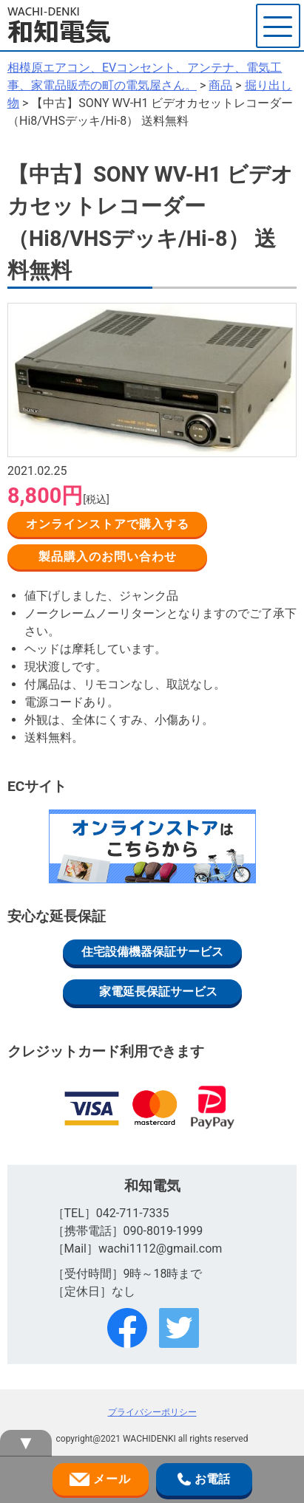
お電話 (203, 1479)
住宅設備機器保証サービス (152, 952)
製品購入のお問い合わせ (107, 556)
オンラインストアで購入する (107, 524)
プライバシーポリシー (152, 1412)
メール (100, 1479)
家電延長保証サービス (158, 992)
